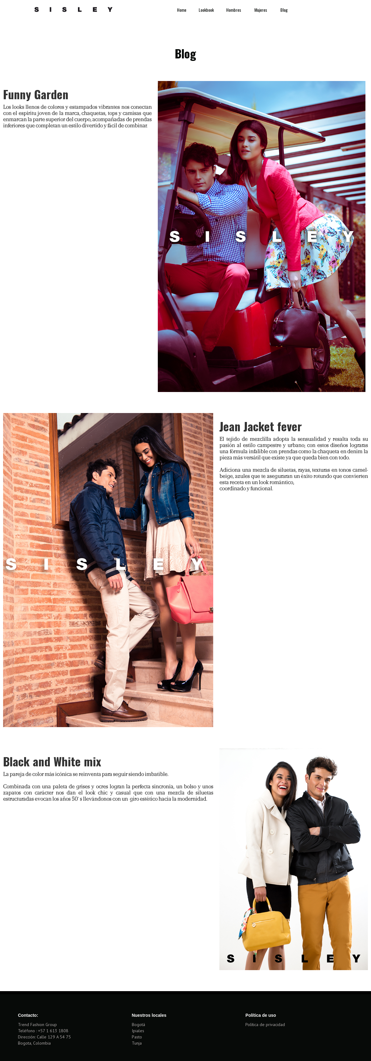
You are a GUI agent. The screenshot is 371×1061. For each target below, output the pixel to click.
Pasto (137, 1037)
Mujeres (261, 9)
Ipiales (138, 1030)
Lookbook (206, 9)
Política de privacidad (265, 1024)
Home (181, 9)
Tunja (137, 1043)
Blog (284, 9)
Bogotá (138, 1024)
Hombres (234, 9)
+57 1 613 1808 (53, 1030)
